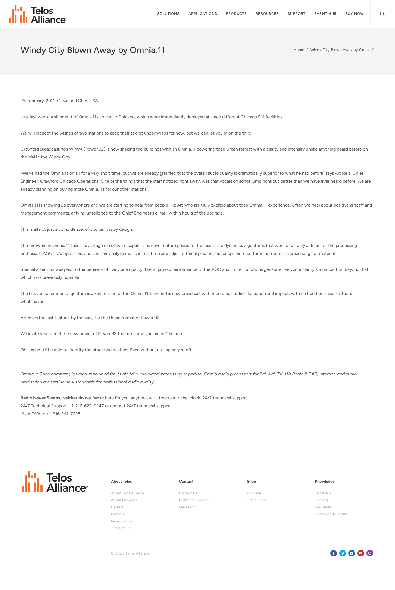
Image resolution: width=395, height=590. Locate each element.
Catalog (321, 500)
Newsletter (323, 507)
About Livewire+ (124, 500)
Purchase (254, 493)
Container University (331, 514)
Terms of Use (121, 528)
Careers (117, 507)
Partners (117, 514)
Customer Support (194, 500)
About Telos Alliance (127, 493)
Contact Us (188, 493)
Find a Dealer (257, 500)
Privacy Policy (122, 521)
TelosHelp (323, 493)
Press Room (188, 507)
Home (299, 49)
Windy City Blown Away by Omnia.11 (342, 49)
